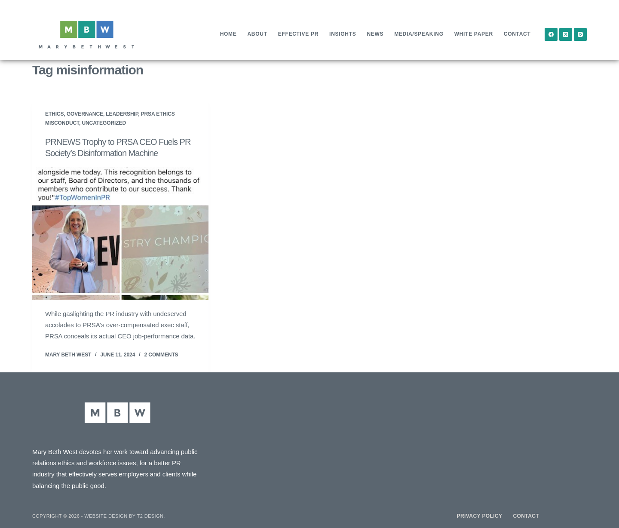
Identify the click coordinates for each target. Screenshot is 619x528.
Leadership (122, 114)
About (257, 34)
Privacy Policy (480, 516)
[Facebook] (551, 34)
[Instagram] (580, 34)
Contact (517, 34)
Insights (342, 34)
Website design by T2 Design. (124, 516)
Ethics (54, 114)
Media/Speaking (418, 34)
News (375, 34)
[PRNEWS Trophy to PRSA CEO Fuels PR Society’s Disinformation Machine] (120, 233)
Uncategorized (104, 123)
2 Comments (161, 355)
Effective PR (298, 34)
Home (228, 34)
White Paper (473, 34)
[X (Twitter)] (565, 34)
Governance (85, 114)
